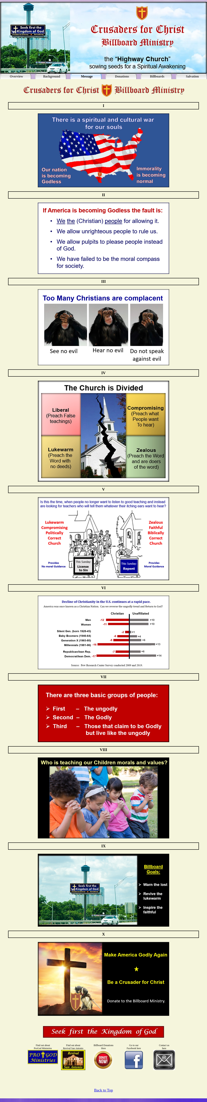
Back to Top (103, 1090)
